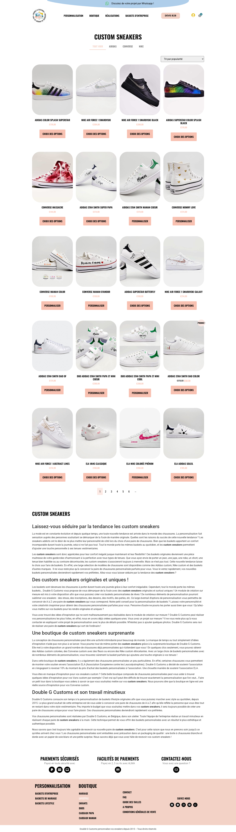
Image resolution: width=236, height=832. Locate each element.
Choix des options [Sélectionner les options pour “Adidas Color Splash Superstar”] (52, 134)
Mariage (83, 793)
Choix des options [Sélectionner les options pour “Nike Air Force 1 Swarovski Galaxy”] (184, 305)
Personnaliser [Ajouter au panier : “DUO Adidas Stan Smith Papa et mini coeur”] (96, 393)
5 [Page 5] (123, 491)
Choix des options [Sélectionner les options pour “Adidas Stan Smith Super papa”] (96, 221)
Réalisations (112, 15)
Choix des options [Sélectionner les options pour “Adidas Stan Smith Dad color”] (184, 390)
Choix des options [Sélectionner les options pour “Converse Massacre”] (52, 221)
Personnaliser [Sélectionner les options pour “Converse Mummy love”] (184, 221)
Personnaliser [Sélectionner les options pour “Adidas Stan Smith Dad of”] (52, 390)
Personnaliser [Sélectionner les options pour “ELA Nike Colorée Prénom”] (140, 477)
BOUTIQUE (88, 785)
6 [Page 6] (129, 491)
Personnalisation (73, 15)
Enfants (83, 803)
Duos (81, 808)
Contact (127, 792)
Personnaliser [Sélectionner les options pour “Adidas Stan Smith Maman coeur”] (140, 221)
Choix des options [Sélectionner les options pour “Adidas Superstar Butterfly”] (140, 305)
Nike (141, 46)
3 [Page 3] (111, 491)
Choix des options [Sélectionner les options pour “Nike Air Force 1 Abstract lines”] (52, 477)
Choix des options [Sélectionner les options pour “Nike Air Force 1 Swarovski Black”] (140, 134)
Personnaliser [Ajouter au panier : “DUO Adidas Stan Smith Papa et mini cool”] (140, 393)
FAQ (124, 797)
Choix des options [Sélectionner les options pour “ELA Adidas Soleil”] (184, 477)
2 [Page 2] (105, 491)
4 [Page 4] (117, 491)
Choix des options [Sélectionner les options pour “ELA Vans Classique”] (96, 477)
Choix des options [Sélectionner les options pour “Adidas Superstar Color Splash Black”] (184, 137)
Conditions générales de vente (139, 812)
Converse (128, 46)
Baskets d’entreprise (136, 15)
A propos (128, 807)
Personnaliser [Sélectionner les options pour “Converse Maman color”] (52, 305)
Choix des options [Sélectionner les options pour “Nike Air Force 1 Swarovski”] (96, 134)
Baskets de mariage (46, 798)
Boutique (94, 15)
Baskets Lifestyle (44, 803)
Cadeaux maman (87, 818)
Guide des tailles (132, 802)
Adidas (113, 46)
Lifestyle (84, 798)
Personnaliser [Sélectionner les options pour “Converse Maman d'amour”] (96, 305)
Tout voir (98, 46)
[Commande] (182, 59)
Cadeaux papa (86, 813)
